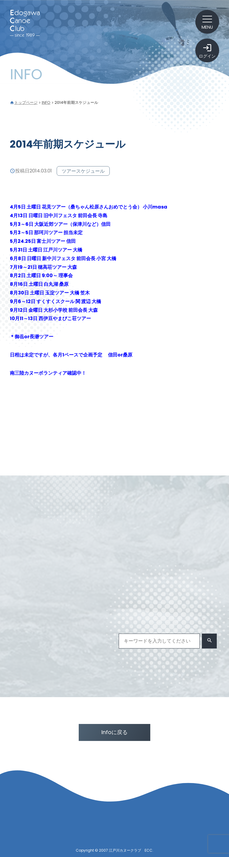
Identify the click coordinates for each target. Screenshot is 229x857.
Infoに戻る (114, 732)
